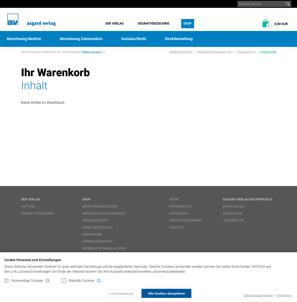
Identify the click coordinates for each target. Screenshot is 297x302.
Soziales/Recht (133, 39)
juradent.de (233, 220)
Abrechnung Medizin (24, 39)
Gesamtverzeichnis (153, 23)
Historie (28, 206)
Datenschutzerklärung (258, 295)
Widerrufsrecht (91, 51)
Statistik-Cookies (77, 280)
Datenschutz (246, 51)
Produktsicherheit (185, 220)
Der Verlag (114, 23)
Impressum (284, 295)
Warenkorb (268, 51)
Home (174, 199)
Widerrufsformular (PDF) (215, 51)
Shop (187, 23)
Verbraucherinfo (181, 51)
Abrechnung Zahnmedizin (81, 39)
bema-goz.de (233, 206)
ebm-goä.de (232, 213)
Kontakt (176, 227)
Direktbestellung (179, 39)
